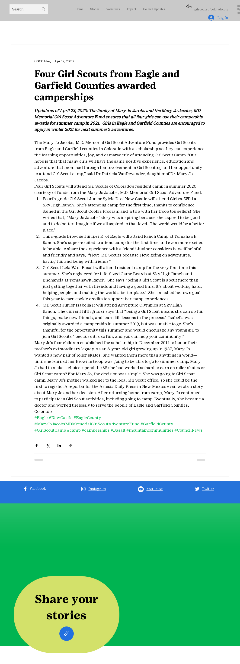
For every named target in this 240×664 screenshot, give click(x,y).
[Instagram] (83, 489)
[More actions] (203, 61)
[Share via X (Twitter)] (48, 445)
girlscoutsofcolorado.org (211, 9)
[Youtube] (141, 489)
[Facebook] (25, 489)
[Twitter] (197, 489)
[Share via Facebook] (36, 445)
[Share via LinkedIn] (59, 445)
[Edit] (66, 633)
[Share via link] (70, 445)
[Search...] (22, 9)
